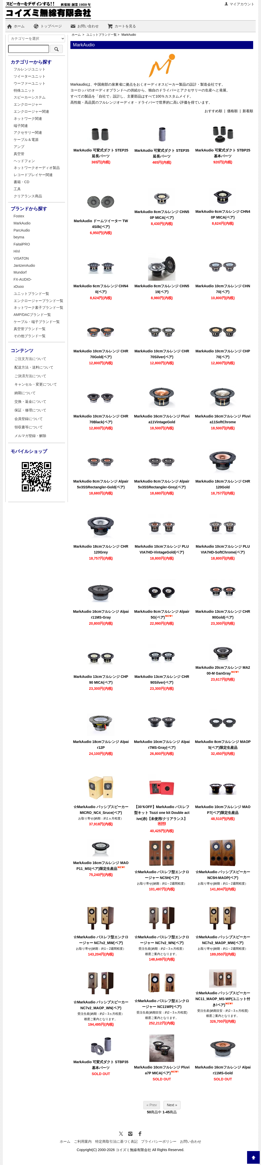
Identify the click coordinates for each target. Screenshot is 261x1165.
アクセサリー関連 (28, 132)
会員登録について (28, 419)
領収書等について (28, 427)
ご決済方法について (30, 376)
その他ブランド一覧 (30, 336)
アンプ (19, 147)
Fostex (19, 216)
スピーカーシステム (30, 97)
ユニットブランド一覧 (101, 34)
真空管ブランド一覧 (30, 329)
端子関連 (21, 126)
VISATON (21, 258)
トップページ (47, 26)
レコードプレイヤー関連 (33, 175)
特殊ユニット (24, 90)
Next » (172, 1105)
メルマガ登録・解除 (30, 436)
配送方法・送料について (33, 367)
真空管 (19, 154)
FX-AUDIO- (23, 279)
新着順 (248, 111)
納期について (25, 393)
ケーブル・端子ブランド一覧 (37, 322)
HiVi (17, 251)
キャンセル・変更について (35, 384)
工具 (17, 189)
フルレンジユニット (30, 69)
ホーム (16, 26)
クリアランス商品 (28, 196)
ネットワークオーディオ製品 (37, 168)
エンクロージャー (28, 104)
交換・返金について (30, 401)
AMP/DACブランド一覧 (32, 315)
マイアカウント (239, 4)
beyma (19, 237)
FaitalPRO (22, 244)
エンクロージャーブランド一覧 (38, 301)
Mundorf (20, 272)
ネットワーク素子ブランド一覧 (38, 307)
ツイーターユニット (30, 76)
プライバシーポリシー (158, 1141)
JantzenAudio (24, 265)
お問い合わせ (84, 26)
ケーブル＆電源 (26, 140)
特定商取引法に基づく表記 (116, 1141)
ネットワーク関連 (28, 119)
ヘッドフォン (24, 161)
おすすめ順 (213, 111)
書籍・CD (21, 182)
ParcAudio (22, 230)
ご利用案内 (83, 1141)
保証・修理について (30, 410)
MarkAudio (129, 34)
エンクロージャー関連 (31, 111)
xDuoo (19, 286)
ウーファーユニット (30, 83)
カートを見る (121, 26)
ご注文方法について (30, 359)
